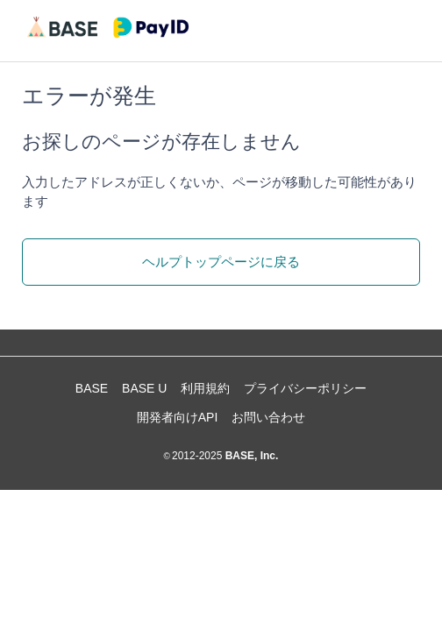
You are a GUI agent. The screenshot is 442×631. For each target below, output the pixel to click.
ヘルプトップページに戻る (221, 261)
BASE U (144, 388)
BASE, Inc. (250, 456)
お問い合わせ (268, 417)
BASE (91, 388)
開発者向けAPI (177, 417)
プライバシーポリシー (305, 388)
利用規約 (205, 388)
